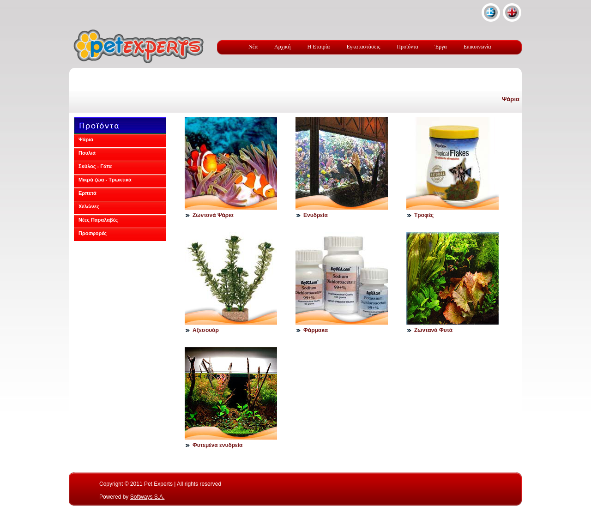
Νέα (253, 46)
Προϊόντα (407, 46)
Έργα (441, 46)
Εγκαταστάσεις (363, 46)
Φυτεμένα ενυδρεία (218, 445)
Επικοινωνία (477, 46)
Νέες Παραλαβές (98, 220)
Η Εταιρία (319, 46)
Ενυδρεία (315, 215)
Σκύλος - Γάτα (95, 166)
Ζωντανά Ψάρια (213, 215)
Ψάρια (510, 99)
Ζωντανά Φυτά (433, 330)
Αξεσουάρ (206, 330)
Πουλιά (87, 153)
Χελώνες (88, 206)
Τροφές (424, 215)
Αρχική (282, 46)
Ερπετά (87, 193)
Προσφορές (92, 233)
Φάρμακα (315, 330)
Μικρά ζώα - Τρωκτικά (105, 179)
